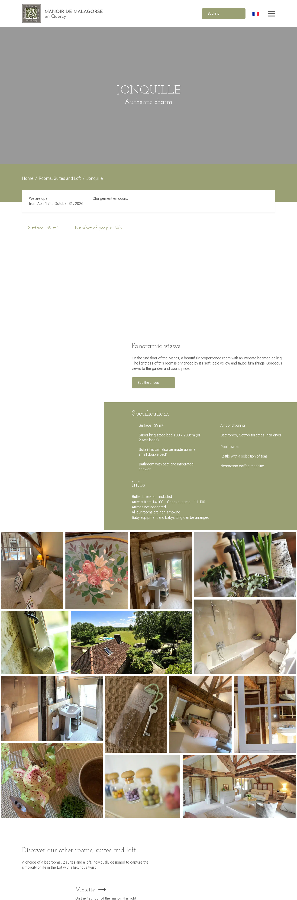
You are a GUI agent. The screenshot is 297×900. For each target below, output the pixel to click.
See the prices (148, 382)
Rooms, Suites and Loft (60, 178)
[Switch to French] (255, 13)
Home (27, 178)
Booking (214, 13)
